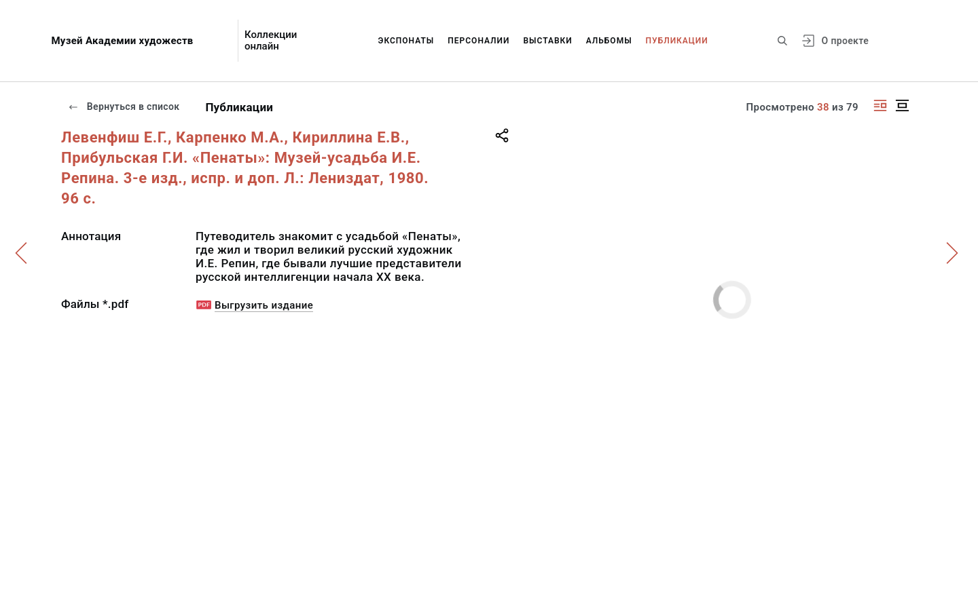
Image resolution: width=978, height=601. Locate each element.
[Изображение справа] (880, 105)
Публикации (677, 40)
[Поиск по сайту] (782, 41)
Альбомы (609, 40)
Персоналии (478, 40)
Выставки (547, 40)
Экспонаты (406, 40)
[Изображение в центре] (902, 105)
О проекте (845, 40)
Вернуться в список (123, 106)
